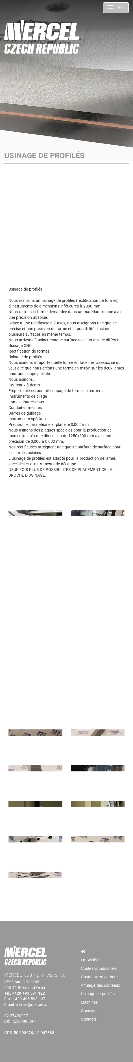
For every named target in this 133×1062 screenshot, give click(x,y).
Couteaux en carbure (99, 977)
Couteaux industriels (99, 968)
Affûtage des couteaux (100, 985)
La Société (90, 960)
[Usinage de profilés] (35, 498)
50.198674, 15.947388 (34, 1032)
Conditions (90, 1010)
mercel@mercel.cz (32, 1004)
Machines (89, 1002)
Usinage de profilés (98, 994)
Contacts (88, 1019)
